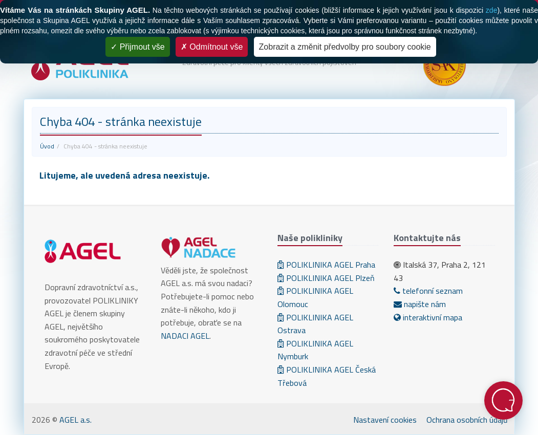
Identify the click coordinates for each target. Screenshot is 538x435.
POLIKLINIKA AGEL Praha (326, 264)
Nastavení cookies (385, 420)
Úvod (47, 146)
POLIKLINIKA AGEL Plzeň (326, 278)
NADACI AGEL (185, 336)
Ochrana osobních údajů (467, 420)
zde (492, 10)
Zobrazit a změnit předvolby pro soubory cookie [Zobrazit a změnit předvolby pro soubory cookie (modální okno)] (345, 46)
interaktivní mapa (428, 317)
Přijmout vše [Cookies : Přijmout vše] (137, 46)
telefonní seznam (428, 291)
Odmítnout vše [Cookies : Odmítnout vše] (212, 46)
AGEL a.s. (75, 420)
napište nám (420, 304)
